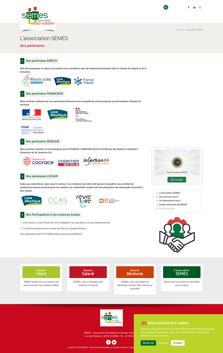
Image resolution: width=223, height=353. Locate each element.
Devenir (41, 272)
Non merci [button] (163, 343)
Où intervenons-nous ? (170, 200)
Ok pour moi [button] (148, 343)
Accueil (179, 30)
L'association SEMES (169, 193)
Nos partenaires (167, 208)
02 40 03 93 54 (176, 7)
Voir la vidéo (177, 179)
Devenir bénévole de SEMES (173, 204)
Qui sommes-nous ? (169, 197)
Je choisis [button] (177, 343)
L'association (182, 272)
